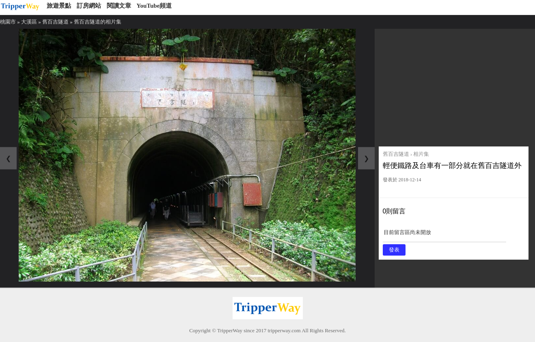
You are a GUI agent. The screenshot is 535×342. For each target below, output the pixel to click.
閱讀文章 (119, 5)
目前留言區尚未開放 (444, 235)
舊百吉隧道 (55, 22)
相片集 (421, 154)
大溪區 (29, 22)
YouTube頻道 (154, 5)
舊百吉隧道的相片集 (97, 22)
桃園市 (8, 22)
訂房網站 (89, 5)
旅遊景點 (59, 5)
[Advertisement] (454, 85)
